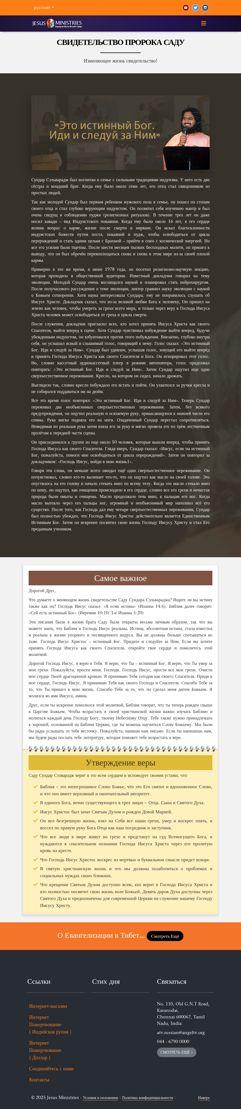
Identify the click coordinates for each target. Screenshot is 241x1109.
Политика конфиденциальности (147, 1097)
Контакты (39, 1080)
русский (42, 7)
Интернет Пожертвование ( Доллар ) (45, 1050)
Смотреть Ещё (165, 936)
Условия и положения (100, 1097)
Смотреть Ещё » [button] (176, 1052)
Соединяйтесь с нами (51, 1069)
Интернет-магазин (48, 1006)
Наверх (204, 1097)
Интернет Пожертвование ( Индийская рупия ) (50, 1024)
